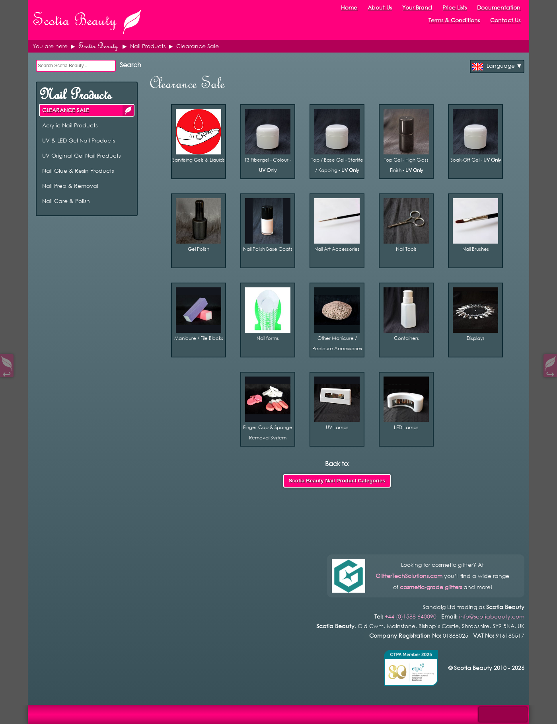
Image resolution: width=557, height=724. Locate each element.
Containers (406, 314)
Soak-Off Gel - (475, 136)
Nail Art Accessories (337, 225)
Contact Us (505, 20)
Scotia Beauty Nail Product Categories (337, 481)
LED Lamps (406, 403)
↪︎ (550, 372)
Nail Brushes (475, 225)
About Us (380, 7)
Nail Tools (406, 225)
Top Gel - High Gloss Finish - (406, 141)
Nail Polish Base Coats (267, 225)
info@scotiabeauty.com (491, 616)
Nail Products (75, 94)
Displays (475, 314)
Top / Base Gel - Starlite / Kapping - (337, 141)
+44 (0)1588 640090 (410, 616)
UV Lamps (337, 403)
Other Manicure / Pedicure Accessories (337, 319)
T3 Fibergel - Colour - (268, 141)
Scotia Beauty (98, 46)
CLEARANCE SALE (128, 110)
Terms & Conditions (454, 20)
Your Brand (417, 7)
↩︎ (6, 372)
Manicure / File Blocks (198, 314)
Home (349, 7)
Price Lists (454, 7)
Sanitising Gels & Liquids (198, 136)
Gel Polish (198, 225)
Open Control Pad (12, 712)
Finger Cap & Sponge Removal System (267, 409)
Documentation (498, 7)
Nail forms (267, 314)
